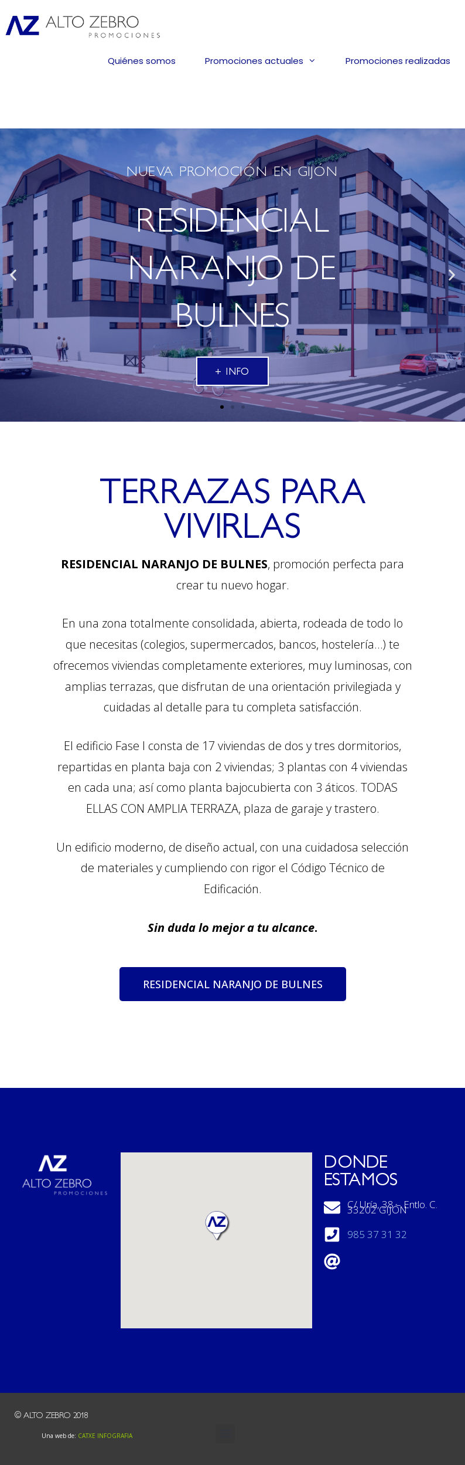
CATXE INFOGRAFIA (105, 1436)
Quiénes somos (142, 61)
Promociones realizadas (398, 61)
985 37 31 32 (377, 1234)
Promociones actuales (268, 61)
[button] (222, 407)
